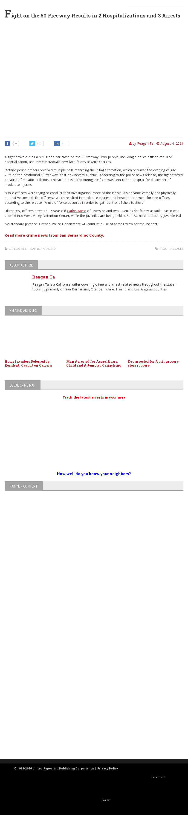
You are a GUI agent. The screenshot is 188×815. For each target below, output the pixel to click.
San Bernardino (43, 249)
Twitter (94, 800)
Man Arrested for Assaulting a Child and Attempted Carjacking (93, 363)
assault (177, 249)
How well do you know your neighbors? (94, 473)
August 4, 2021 (169, 143)
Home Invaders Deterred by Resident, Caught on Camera (28, 363)
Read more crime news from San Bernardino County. (54, 235)
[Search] (155, 11)
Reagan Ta (43, 277)
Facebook (146, 777)
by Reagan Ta (141, 143)
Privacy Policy (107, 768)
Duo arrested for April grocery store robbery (153, 363)
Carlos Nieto (76, 211)
